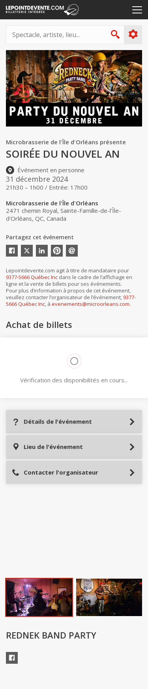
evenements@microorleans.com (90, 303)
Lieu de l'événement (47, 447)
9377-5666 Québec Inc (32, 277)
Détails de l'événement (52, 421)
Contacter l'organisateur (55, 472)
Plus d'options (133, 34)
